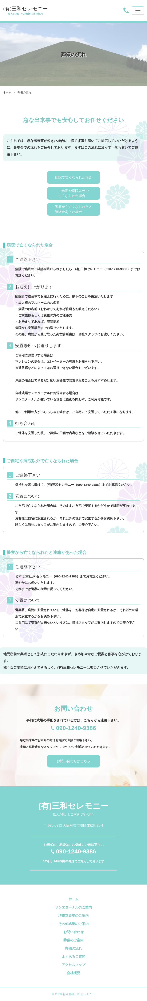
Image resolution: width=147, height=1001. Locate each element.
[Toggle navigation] (138, 10)
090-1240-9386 (116, 269)
